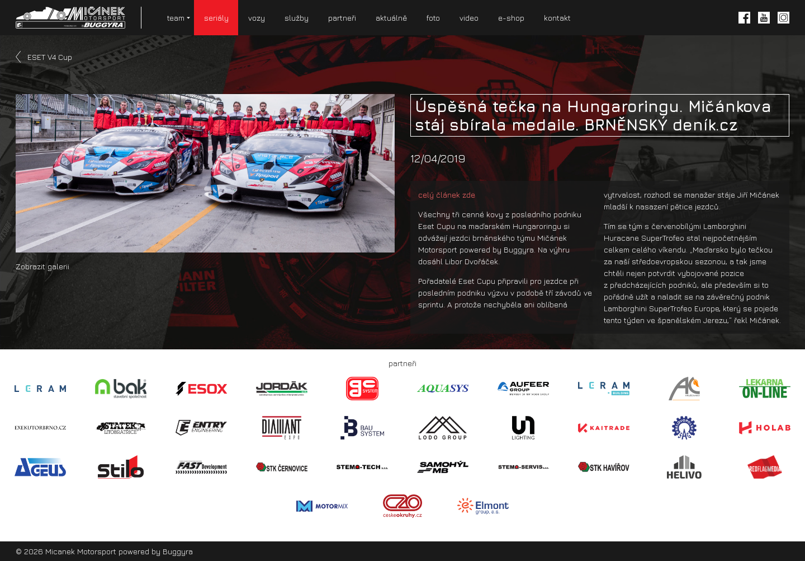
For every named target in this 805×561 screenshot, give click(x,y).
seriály (216, 17)
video (469, 17)
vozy (256, 17)
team (175, 17)
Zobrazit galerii (42, 266)
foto (433, 17)
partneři (342, 17)
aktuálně (391, 17)
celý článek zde (446, 194)
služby (297, 17)
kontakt (557, 17)
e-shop (511, 17)
